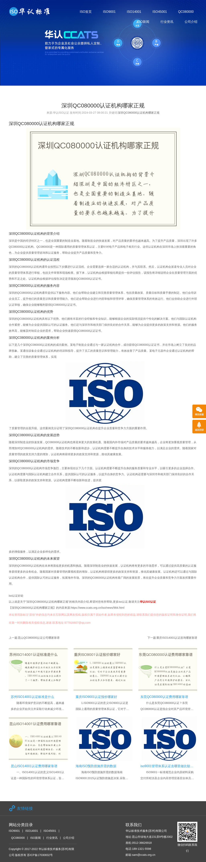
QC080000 (186, 11)
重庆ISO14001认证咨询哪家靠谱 (176, 637)
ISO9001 (109, 11)
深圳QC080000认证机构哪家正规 (138, 112)
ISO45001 (159, 11)
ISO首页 (86, 11)
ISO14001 (134, 11)
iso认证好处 (16, 595)
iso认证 (123, 601)
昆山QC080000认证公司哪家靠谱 (39, 637)
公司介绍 (191, 21)
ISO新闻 (143, 21)
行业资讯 (166, 21)
